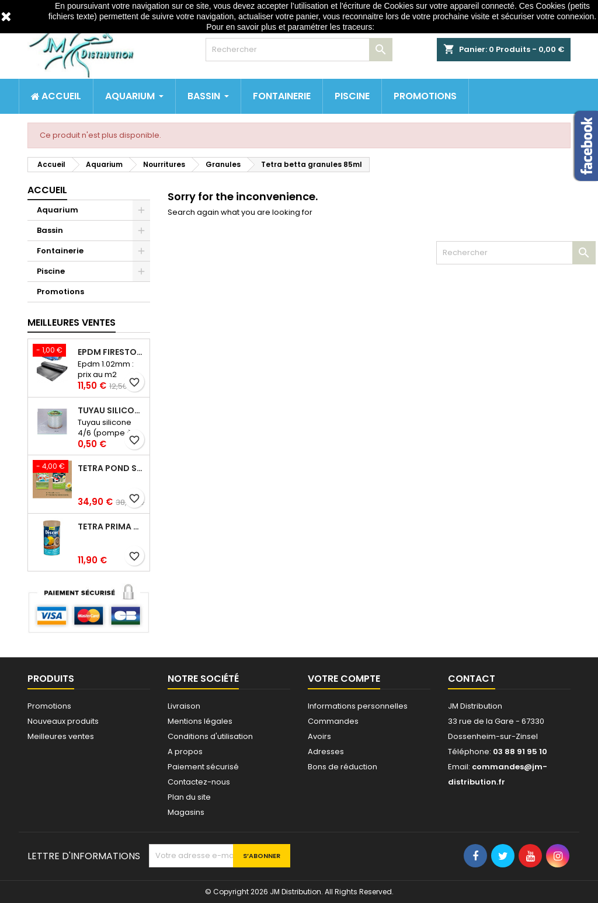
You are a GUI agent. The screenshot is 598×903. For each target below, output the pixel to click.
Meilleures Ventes (71, 322)
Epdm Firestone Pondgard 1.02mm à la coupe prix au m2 (111, 352)
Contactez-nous (199, 781)
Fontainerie (60, 250)
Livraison (184, 706)
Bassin (50, 230)
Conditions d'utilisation (210, 736)
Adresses (326, 751)
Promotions (60, 291)
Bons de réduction (342, 766)
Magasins (186, 812)
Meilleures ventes (60, 736)
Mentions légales (200, 721)
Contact (471, 678)
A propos (185, 751)
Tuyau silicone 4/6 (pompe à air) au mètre (111, 410)
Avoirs (319, 736)
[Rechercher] (299, 49)
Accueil (47, 190)
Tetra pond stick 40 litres (111, 468)
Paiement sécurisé (203, 766)
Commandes (333, 721)
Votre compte (344, 678)
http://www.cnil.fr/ (408, 27)
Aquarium (57, 209)
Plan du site (189, 797)
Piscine (51, 271)
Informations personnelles (358, 706)
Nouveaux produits (63, 721)
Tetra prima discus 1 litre (111, 526)
